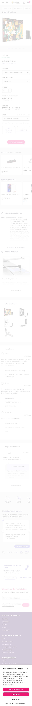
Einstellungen (16, 699)
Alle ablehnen (16, 694)
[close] (27, 668)
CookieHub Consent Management (18, 703)
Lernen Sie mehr (8, 685)
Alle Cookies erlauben (16, 690)
